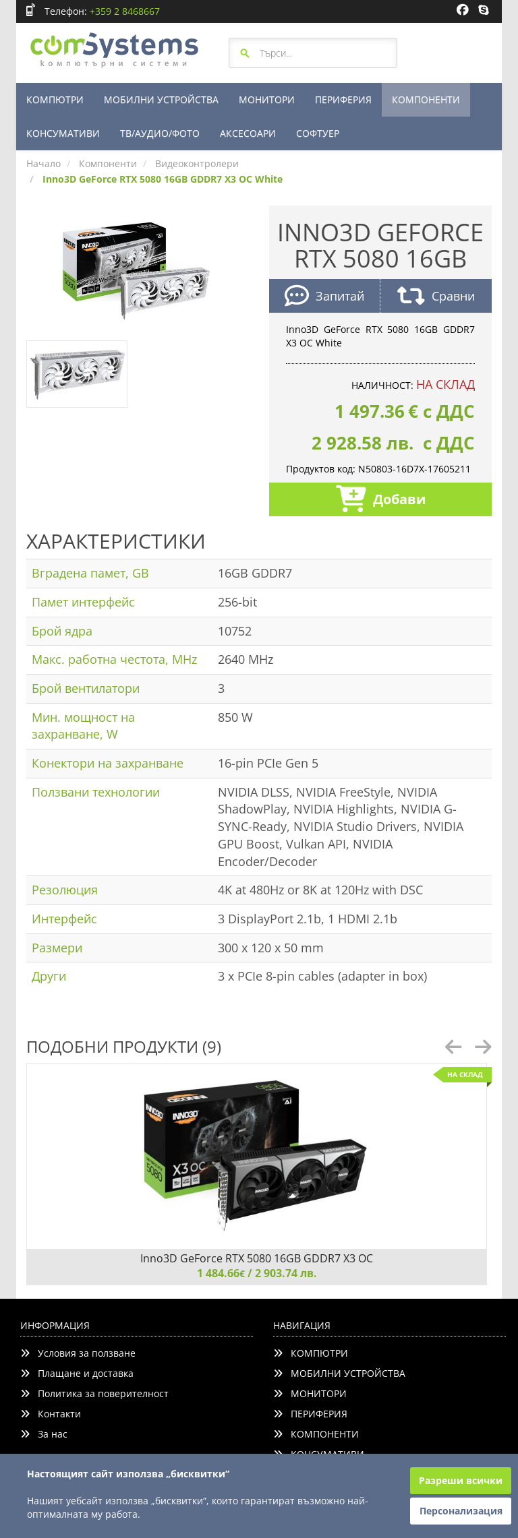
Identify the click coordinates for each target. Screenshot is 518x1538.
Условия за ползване (78, 1353)
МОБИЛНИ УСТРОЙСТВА (161, 99)
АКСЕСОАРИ (248, 133)
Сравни (436, 297)
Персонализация (461, 1510)
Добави (381, 500)
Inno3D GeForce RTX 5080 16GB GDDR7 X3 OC (256, 1258)
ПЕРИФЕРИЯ (343, 99)
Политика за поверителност (94, 1393)
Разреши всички (460, 1480)
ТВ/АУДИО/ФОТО (160, 133)
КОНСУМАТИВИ (63, 133)
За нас (43, 1433)
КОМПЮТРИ (55, 99)
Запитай (324, 297)
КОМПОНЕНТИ (426, 99)
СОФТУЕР (317, 133)
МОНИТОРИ (267, 99)
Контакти (50, 1413)
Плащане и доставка (77, 1373)
